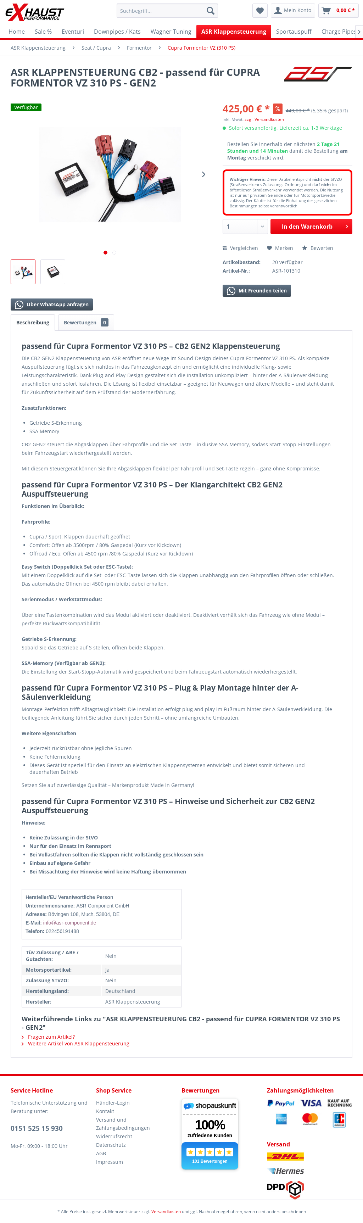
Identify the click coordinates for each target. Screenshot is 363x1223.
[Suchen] (210, 11)
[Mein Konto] (293, 11)
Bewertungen (86, 322)
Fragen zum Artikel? (48, 1036)
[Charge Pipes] (339, 31)
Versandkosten (166, 1211)
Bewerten (317, 248)
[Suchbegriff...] (167, 11)
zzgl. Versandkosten (264, 119)
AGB (101, 1153)
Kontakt (105, 1111)
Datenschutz (111, 1144)
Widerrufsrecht (114, 1136)
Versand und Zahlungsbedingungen (123, 1124)
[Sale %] (43, 31)
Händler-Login (113, 1102)
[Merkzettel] (260, 11)
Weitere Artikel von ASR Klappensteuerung (75, 1043)
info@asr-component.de (69, 923)
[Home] (17, 31)
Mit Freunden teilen (257, 291)
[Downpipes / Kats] (117, 31)
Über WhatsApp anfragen (52, 305)
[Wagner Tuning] (171, 31)
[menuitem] (167, 11)
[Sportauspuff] (294, 31)
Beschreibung (32, 322)
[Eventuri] (73, 31)
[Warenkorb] (338, 11)
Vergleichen (240, 248)
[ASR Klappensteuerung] (233, 31)
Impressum (109, 1161)
